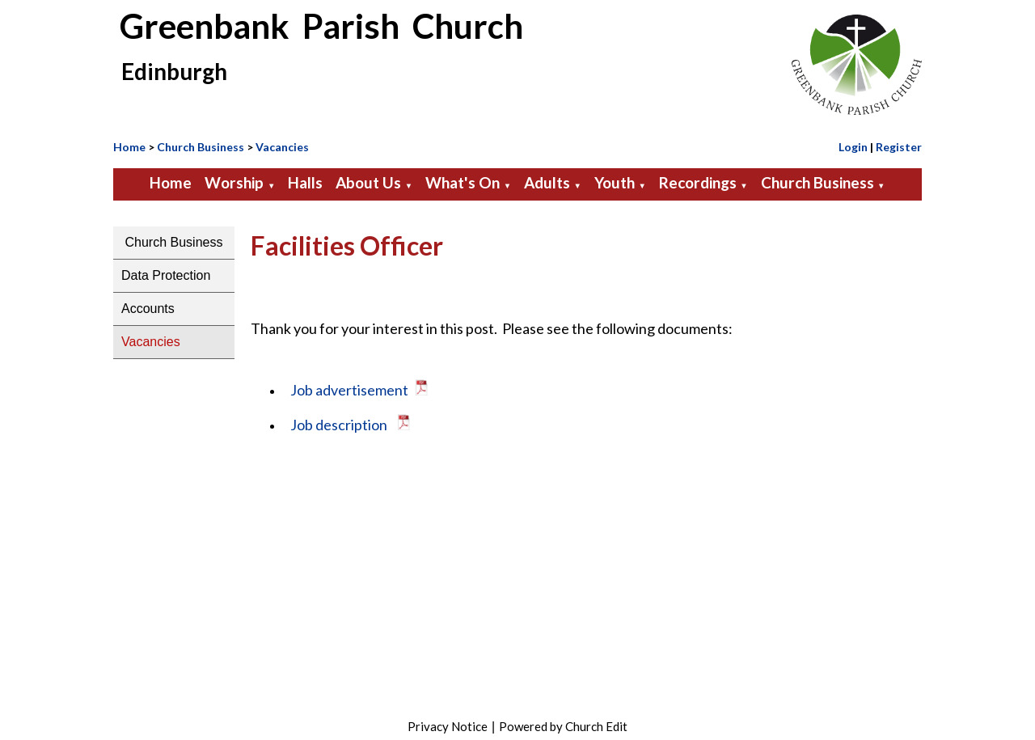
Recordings (698, 182)
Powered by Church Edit (563, 726)
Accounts (148, 308)
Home (129, 147)
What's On (462, 182)
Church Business (200, 147)
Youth (614, 182)
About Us (368, 182)
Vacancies (282, 147)
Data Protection (165, 275)
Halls (305, 182)
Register (899, 147)
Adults (547, 182)
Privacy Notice (448, 726)
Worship (234, 182)
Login (853, 147)
